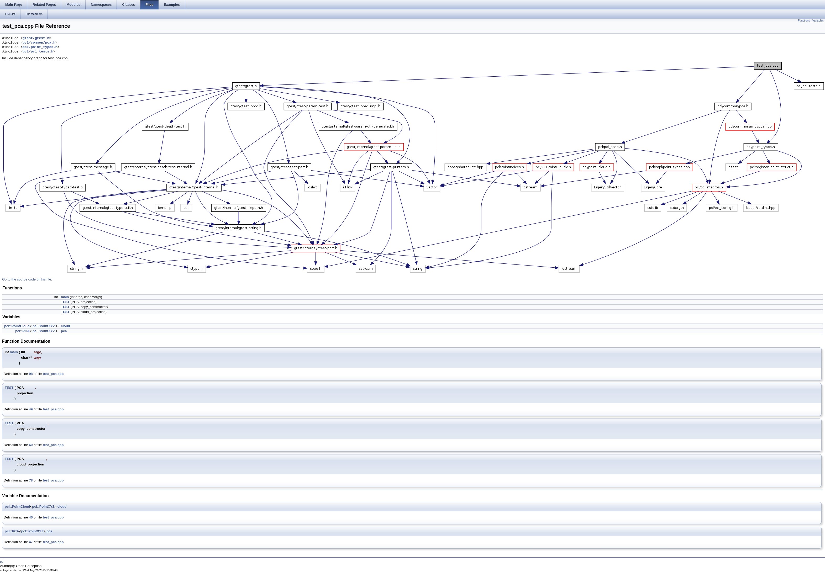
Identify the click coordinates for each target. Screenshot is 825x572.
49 (31, 409)
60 (31, 445)
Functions (804, 20)
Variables (818, 20)
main (65, 297)
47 (31, 542)
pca (64, 331)
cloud (65, 326)
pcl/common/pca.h (39, 42)
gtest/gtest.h (36, 38)
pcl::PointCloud (17, 326)
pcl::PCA (22, 331)
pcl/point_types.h (40, 47)
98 (31, 374)
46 (31, 517)
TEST (65, 302)
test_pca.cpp (53, 374)
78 (31, 480)
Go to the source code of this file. (27, 279)
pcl (2, 561)
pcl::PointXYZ (44, 326)
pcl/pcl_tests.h (38, 51)
